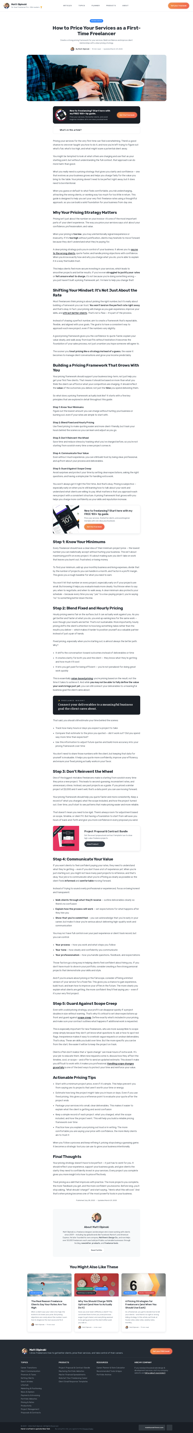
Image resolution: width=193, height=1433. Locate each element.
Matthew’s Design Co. (108, 1238)
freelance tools (111, 1243)
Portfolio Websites (29, 1399)
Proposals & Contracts (31, 1412)
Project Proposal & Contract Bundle (106, 831)
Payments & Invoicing (30, 1395)
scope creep (84, 1017)
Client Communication (30, 1371)
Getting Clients (27, 1378)
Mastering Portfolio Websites (71, 1371)
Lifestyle (25, 1385)
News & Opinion (28, 1392)
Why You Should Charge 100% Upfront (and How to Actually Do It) (95, 1304)
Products (111, 6)
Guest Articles (27, 1381)
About (125, 6)
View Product (92, 844)
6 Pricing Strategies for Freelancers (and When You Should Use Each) (141, 1304)
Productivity (26, 1406)
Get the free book (127, 115)
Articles (67, 6)
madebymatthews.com (151, 1428)
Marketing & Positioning (31, 1388)
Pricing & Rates (96, 21)
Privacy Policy (87, 1429)
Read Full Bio (96, 1250)
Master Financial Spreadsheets (72, 1374)
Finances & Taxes (28, 1374)
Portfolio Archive (104, 1374)
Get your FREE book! (161, 1351)
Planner (96, 6)
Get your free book (178, 6)
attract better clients (75, 313)
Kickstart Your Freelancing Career (73, 1378)
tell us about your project (155, 1373)
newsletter (86, 1243)
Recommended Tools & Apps (109, 1371)
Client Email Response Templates (73, 1381)
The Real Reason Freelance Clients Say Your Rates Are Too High (49, 1304)
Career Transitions (29, 1368)
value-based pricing (82, 678)
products (96, 1243)
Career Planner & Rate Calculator (111, 1368)
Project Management (30, 1409)
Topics (81, 6)
